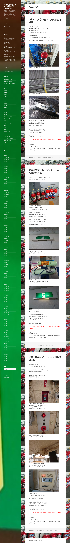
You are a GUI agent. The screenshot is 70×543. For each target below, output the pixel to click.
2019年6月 (6, 299)
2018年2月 (6, 332)
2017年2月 (6, 356)
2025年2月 (6, 172)
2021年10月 (6, 240)
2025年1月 (6, 174)
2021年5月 (6, 249)
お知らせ (6, 86)
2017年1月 (6, 358)
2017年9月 (6, 343)
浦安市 (5, 103)
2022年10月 (6, 214)
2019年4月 (6, 303)
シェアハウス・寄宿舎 (8, 138)
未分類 (5, 145)
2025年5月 (6, 168)
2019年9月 (6, 293)
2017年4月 (6, 352)
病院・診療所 (6, 120)
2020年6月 (6, 273)
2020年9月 (6, 266)
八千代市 (6, 96)
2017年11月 (6, 338)
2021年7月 (6, 244)
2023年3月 (6, 205)
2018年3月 (6, 330)
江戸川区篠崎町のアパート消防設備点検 (45, 358)
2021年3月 (6, 253)
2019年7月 (6, 297)
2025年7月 (6, 164)
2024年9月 (6, 179)
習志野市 (6, 105)
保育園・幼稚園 (7, 131)
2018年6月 (6, 325)
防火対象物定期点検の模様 (9, 83)
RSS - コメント (7, 377)
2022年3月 (6, 229)
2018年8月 (6, 321)
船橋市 (5, 90)
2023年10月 (6, 194)
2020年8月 (6, 269)
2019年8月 (6, 295)
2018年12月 (6, 312)
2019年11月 (6, 288)
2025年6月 (6, 166)
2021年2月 (6, 255)
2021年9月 (6, 242)
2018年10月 (6, 317)
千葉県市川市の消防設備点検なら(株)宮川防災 (10, 6)
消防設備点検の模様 (8, 79)
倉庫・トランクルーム (8, 134)
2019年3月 (6, 306)
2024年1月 (6, 188)
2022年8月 (6, 218)
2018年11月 (6, 314)
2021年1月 (6, 258)
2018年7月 (6, 323)
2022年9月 (6, 216)
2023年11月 (6, 192)
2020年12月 (6, 260)
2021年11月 (6, 238)
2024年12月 (6, 177)
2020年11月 (6, 262)
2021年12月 (6, 236)
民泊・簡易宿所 (7, 136)
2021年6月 (6, 247)
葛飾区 (5, 112)
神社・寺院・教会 (7, 140)
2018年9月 (6, 319)
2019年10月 (6, 290)
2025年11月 (6, 159)
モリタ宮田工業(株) (8, 26)
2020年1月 (6, 284)
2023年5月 (6, 201)
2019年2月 (6, 308)
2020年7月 (6, 271)
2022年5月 (6, 225)
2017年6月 (6, 349)
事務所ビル (6, 129)
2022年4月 (6, 227)
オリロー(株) (6, 29)
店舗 (5, 127)
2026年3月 (6, 153)
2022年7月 (6, 220)
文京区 (5, 114)
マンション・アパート (8, 118)
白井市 (5, 99)
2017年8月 (6, 345)
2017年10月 (6, 341)
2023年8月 (6, 196)
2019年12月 (6, 286)
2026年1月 (6, 155)
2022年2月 (6, 231)
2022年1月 (6, 234)
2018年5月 (6, 328)
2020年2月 (6, 282)
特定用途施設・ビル (8, 116)
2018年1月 (6, 334)
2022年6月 (6, 223)
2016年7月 (6, 360)
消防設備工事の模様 (8, 81)
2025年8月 (6, 161)
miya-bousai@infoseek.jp (9, 47)
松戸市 (5, 94)
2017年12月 (6, 336)
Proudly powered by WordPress (35, 540)
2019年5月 (6, 301)
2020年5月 (6, 275)
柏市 (5, 101)
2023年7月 (6, 199)
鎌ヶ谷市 (6, 92)
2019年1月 (6, 310)
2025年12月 (6, 157)
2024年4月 (6, 185)
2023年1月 (6, 209)
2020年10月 (6, 264)
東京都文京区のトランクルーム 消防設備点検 (45, 171)
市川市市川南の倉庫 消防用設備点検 (45, 21)
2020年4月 (6, 277)
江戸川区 (6, 110)
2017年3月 (6, 354)
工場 (5, 125)
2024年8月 (6, 181)
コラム (5, 142)
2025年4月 (6, 170)
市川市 (5, 88)
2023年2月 (6, 207)
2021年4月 (6, 251)
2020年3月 (6, 279)
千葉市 (5, 107)
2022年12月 (6, 212)
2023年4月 (6, 203)
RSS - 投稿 (6, 375)
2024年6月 (6, 183)
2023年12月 (6, 190)
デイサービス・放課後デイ (9, 123)
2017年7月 (6, 347)
